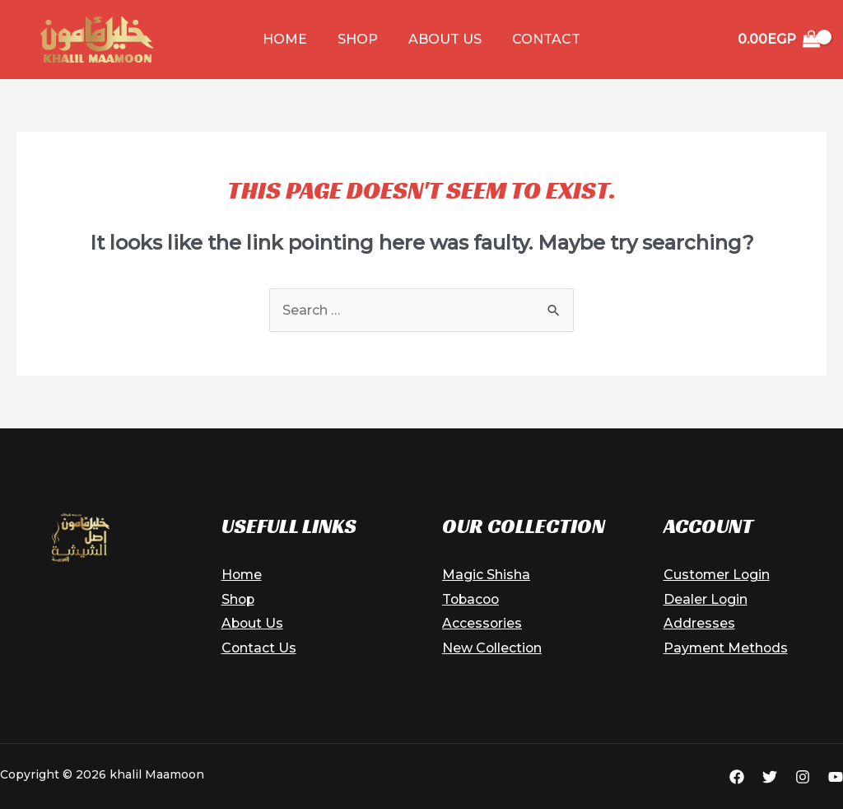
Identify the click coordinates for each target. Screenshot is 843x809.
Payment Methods (726, 648)
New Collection (492, 648)
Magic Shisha (486, 574)
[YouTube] (835, 776)
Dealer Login (706, 599)
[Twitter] (769, 776)
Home (291, 39)
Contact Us (259, 648)
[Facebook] (736, 776)
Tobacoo (472, 599)
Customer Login (718, 574)
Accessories (482, 623)
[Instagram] (802, 776)
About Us (443, 39)
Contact (540, 39)
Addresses (699, 623)
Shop (360, 39)
